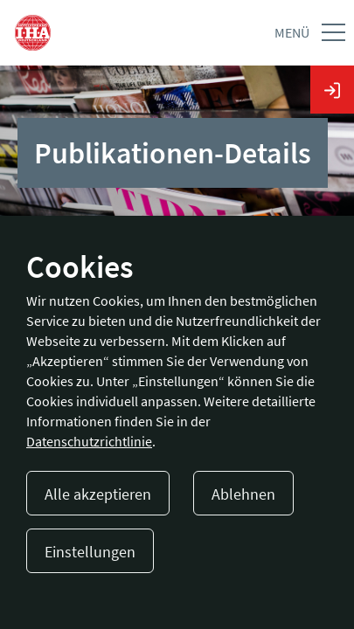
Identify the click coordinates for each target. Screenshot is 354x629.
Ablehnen (243, 494)
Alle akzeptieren (98, 494)
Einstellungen (90, 552)
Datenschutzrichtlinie (89, 441)
